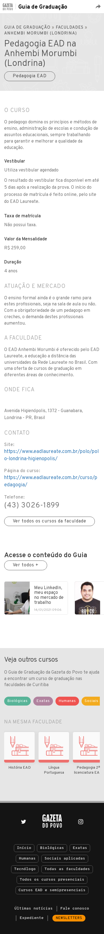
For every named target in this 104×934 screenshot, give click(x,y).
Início (24, 848)
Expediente (32, 918)
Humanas (27, 858)
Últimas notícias (33, 908)
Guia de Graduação (42, 7)
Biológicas (52, 848)
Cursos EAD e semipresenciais (52, 890)
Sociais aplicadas (64, 858)
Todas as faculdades (67, 869)
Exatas (80, 848)
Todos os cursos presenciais (52, 879)
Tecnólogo (25, 869)
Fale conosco (74, 908)
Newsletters (69, 918)
